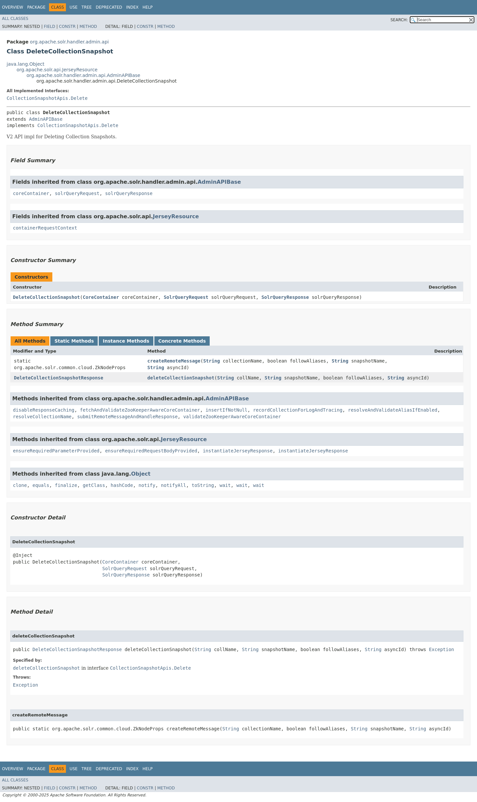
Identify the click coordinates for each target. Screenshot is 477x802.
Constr (67, 26)
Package (36, 7)
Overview (12, 7)
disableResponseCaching (43, 410)
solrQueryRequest (77, 193)
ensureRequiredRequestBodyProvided (151, 450)
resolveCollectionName (42, 416)
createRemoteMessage (173, 361)
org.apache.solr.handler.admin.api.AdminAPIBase (83, 75)
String (211, 361)
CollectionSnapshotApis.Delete (47, 98)
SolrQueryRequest (186, 297)
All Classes (15, 18)
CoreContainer (101, 297)
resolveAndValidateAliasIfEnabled (392, 410)
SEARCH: (399, 20)
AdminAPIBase (45, 119)
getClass (94, 485)
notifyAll (173, 485)
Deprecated (109, 7)
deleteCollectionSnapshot (180, 377)
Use (74, 7)
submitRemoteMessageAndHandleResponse (127, 416)
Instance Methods (126, 341)
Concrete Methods (182, 341)
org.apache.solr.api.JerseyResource (57, 69)
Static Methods (74, 341)
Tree (86, 7)
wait (225, 485)
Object (141, 474)
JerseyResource (176, 216)
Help (147, 7)
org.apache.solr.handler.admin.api (69, 41)
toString (203, 485)
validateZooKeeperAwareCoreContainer (232, 416)
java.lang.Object (25, 64)
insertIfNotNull (226, 410)
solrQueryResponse (128, 193)
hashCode (122, 485)
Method (88, 26)
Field (49, 26)
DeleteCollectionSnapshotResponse (58, 377)
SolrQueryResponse (285, 297)
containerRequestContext (45, 228)
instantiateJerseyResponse (238, 450)
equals (40, 485)
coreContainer (31, 193)
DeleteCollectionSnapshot (46, 297)
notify (146, 485)
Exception (441, 649)
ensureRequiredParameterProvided (56, 450)
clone (20, 485)
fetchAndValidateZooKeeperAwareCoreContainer (140, 410)
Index (132, 7)
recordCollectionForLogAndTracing (298, 410)
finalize (66, 485)
